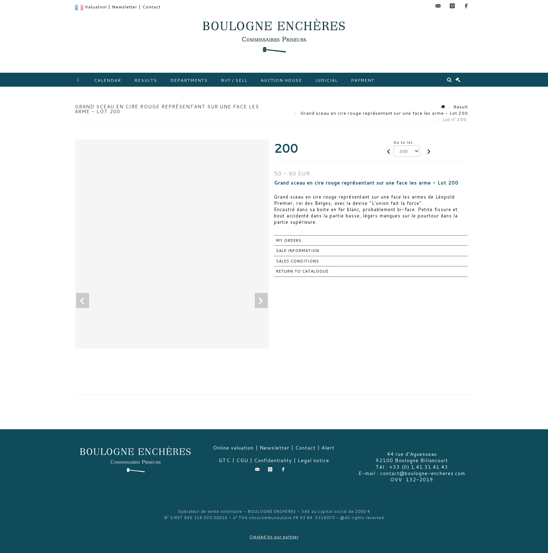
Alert (328, 447)
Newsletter (124, 7)
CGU (242, 460)
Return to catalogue (302, 271)
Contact (151, 7)
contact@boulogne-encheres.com (422, 473)
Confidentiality (273, 460)
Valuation (96, 7)
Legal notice (313, 460)
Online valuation (233, 447)
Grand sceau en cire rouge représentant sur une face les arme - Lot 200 (383, 113)
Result (460, 107)
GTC (224, 460)
